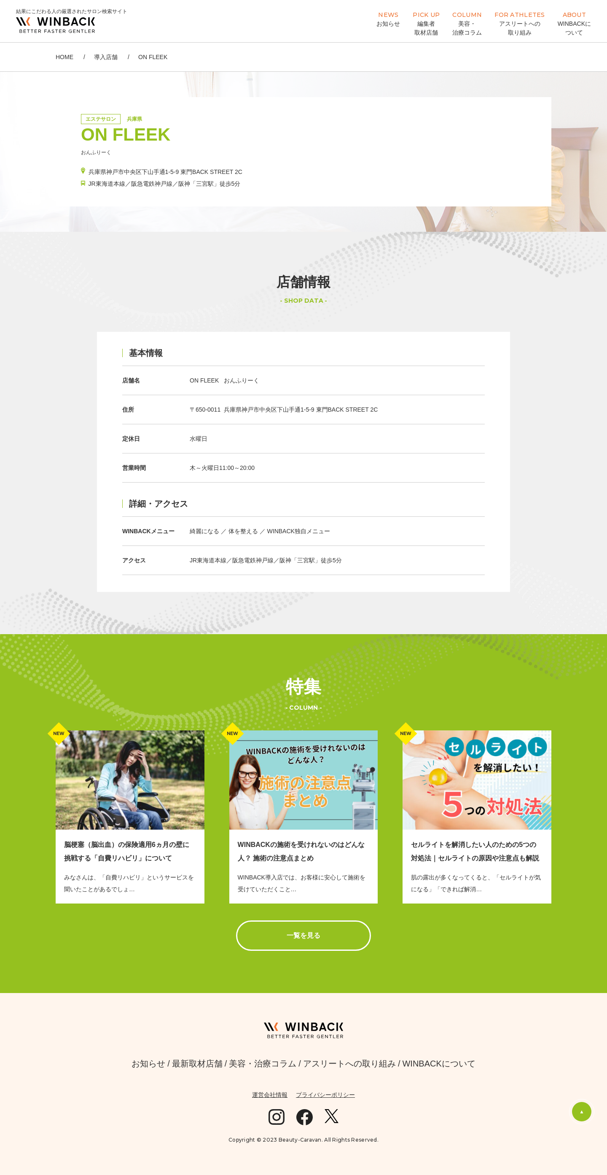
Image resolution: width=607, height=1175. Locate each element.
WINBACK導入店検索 (331, 20)
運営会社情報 (269, 1094)
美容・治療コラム (262, 1063)
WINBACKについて (438, 1063)
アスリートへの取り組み (349, 1063)
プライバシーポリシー (325, 1094)
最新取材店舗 (197, 1063)
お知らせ (148, 1063)
